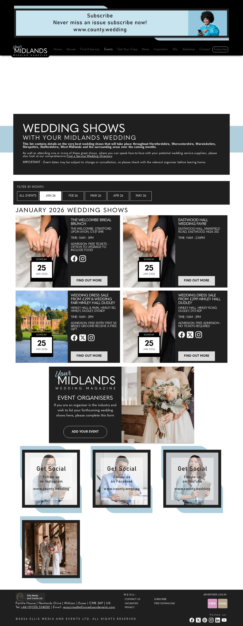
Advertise (189, 49)
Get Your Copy (127, 49)
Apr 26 (118, 195)
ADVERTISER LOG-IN (215, 595)
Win (175, 49)
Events (108, 49)
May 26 (141, 195)
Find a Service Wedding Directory (89, 156)
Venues (71, 49)
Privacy (129, 607)
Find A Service (89, 49)
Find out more (89, 280)
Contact (204, 49)
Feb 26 (73, 195)
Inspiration (161, 49)
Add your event (85, 431)
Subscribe (220, 49)
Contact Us (132, 599)
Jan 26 (51, 195)
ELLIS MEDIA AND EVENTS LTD (59, 619)
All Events (27, 195)
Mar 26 (95, 195)
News (145, 49)
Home (58, 49)
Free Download (164, 603)
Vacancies (131, 603)
